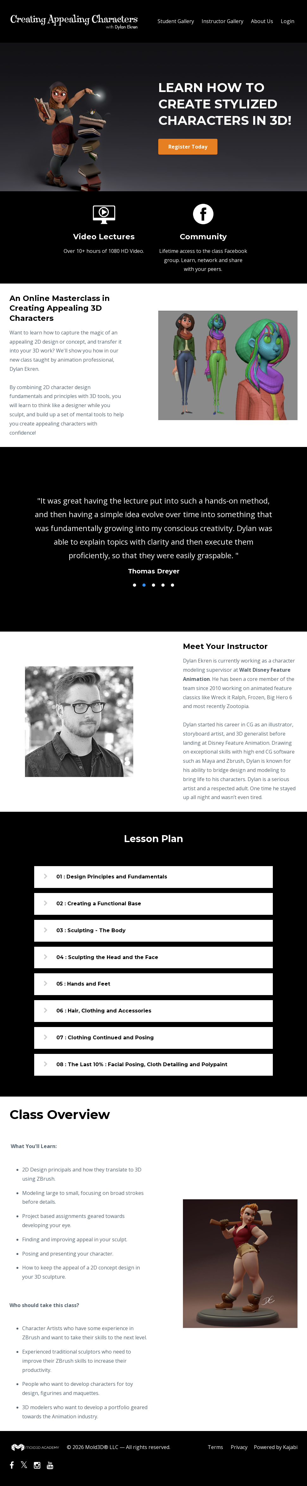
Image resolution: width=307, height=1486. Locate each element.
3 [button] (153, 585)
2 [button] (144, 585)
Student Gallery (176, 21)
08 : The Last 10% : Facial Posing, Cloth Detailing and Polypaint (141, 1064)
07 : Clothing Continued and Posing (105, 1038)
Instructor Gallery (222, 21)
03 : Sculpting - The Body (91, 930)
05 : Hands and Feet (83, 984)
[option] (153, 529)
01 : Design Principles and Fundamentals (111, 877)
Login (287, 21)
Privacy (239, 1447)
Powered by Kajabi (276, 1447)
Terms (215, 1447)
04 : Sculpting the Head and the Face (107, 957)
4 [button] (163, 585)
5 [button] (172, 585)
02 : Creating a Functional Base (98, 904)
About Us (262, 21)
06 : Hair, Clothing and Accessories (103, 1011)
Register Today (187, 146)
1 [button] (134, 585)
